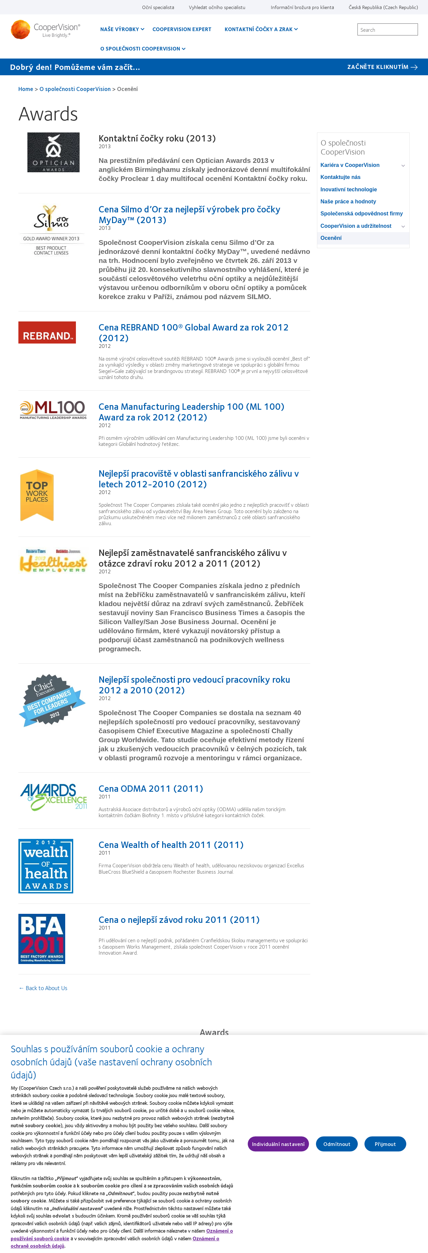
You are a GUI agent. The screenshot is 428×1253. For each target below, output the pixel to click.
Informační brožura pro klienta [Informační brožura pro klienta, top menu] (302, 7)
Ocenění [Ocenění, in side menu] (331, 238)
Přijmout (385, 1147)
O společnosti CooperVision (75, 88)
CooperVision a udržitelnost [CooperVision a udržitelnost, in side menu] (356, 226)
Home (25, 88)
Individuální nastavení (278, 1147)
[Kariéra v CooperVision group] (404, 166)
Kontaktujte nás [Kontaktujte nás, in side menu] (341, 177)
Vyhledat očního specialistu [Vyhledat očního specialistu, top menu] (217, 7)
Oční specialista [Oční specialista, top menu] (158, 7)
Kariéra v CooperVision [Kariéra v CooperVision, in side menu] (350, 165)
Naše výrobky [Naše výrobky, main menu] (119, 29)
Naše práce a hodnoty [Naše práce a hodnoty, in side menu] (348, 201)
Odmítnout (336, 1147)
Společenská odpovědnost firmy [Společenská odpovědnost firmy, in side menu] (362, 213)
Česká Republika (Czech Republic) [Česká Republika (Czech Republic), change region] (383, 7)
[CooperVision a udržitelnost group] (404, 226)
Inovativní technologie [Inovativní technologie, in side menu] (349, 189)
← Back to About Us (42, 987)
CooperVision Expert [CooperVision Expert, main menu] (181, 29)
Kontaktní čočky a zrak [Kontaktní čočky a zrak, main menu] (259, 29)
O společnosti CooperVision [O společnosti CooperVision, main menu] (140, 48)
